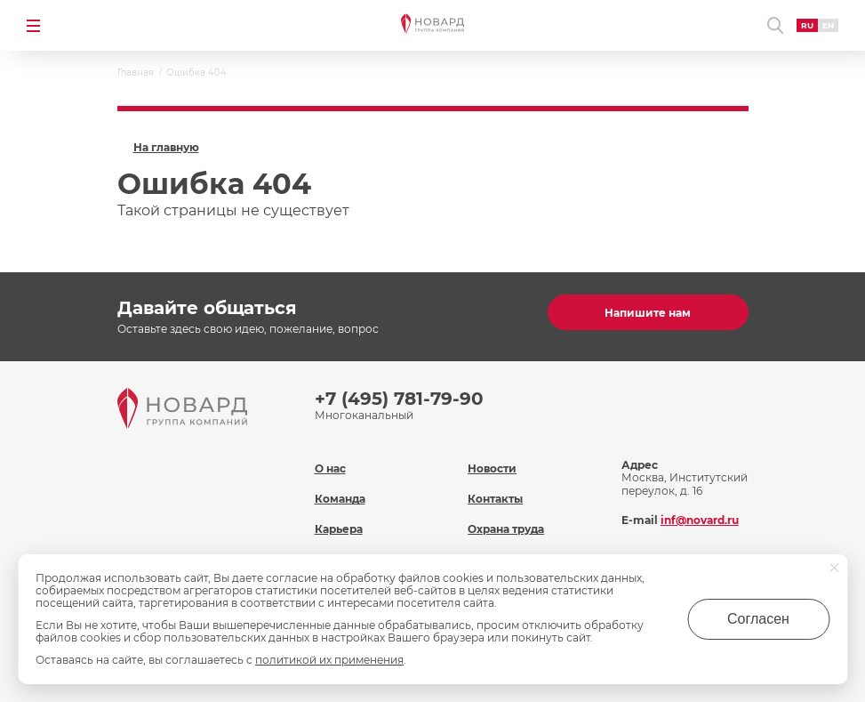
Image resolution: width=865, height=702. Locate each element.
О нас (330, 468)
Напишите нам (648, 312)
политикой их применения (329, 659)
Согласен (758, 618)
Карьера (339, 529)
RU (807, 25)
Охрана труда (506, 529)
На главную (166, 147)
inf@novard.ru (700, 520)
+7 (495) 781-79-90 (399, 398)
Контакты (495, 498)
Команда (340, 498)
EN (828, 25)
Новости (492, 468)
